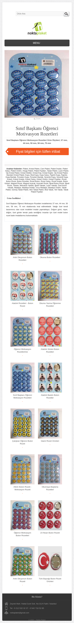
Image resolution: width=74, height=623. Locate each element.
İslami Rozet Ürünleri (50, 441)
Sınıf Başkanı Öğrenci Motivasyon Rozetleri (22, 396)
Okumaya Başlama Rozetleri (50, 488)
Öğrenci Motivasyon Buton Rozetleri (22, 534)
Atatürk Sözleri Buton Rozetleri (50, 350)
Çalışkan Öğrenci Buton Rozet (22, 442)
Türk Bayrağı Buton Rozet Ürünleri (50, 580)
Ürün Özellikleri (14, 198)
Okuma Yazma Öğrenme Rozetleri (50, 304)
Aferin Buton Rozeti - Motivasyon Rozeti (23, 488)
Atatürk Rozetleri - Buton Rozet (22, 304)
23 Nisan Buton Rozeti (50, 533)
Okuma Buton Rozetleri (50, 257)
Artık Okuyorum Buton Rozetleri (22, 258)
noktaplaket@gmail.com (19, 613)
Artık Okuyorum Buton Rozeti (22, 580)
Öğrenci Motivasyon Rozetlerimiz (22, 350)
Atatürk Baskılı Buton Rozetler (50, 396)
